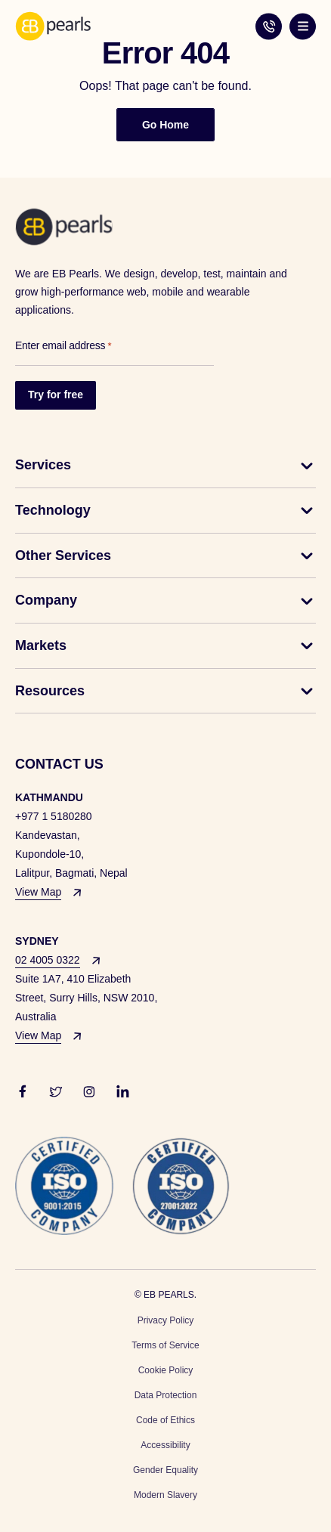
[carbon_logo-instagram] (89, 1091)
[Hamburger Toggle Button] (302, 26)
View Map (38, 892)
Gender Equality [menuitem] (165, 1470)
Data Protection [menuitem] (166, 1395)
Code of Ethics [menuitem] (165, 1420)
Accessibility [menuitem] (165, 1445)
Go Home (165, 125)
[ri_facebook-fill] (22, 1091)
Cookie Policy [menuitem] (165, 1370)
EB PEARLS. (170, 1294)
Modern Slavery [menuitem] (165, 1495)
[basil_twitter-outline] (55, 1091)
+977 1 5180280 (53, 816)
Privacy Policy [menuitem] (166, 1320)
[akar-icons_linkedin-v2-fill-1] (122, 1091)
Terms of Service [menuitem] (165, 1345)
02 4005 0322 (268, 26)
